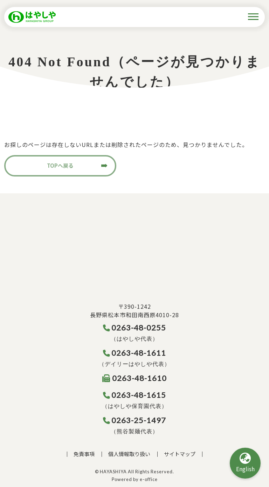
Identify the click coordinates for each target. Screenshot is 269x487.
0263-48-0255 (134, 327)
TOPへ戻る (60, 165)
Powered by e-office (135, 479)
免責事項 (84, 454)
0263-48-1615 (134, 395)
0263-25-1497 (134, 420)
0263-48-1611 (134, 353)
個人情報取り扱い (129, 454)
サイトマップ (179, 454)
